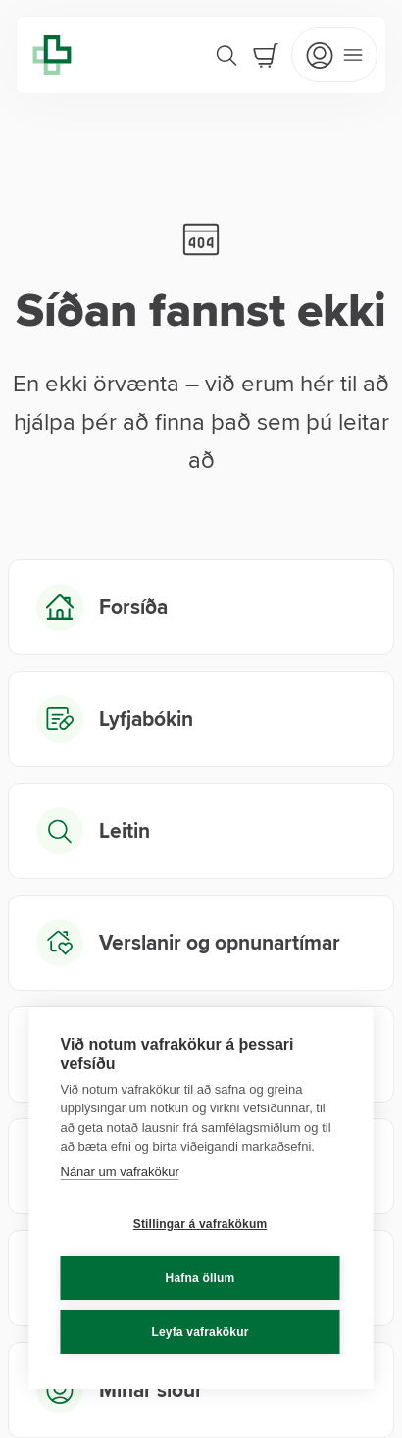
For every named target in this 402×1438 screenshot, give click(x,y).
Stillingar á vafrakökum (200, 1224)
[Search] (226, 55)
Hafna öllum (200, 1278)
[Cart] (265, 54)
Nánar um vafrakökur (120, 1171)
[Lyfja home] (52, 55)
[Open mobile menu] (334, 54)
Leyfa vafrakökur (199, 1332)
